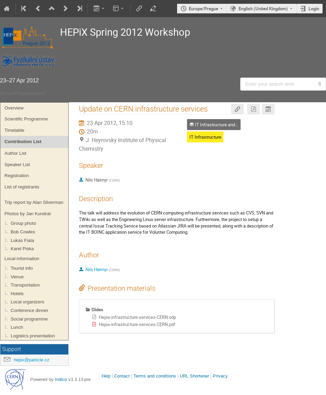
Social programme (29, 319)
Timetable (14, 130)
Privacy (220, 376)
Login (313, 8)
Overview (14, 108)
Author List (15, 153)
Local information (21, 258)
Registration (16, 175)
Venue (17, 276)
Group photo (23, 223)
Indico (61, 379)
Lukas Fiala (22, 240)
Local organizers (27, 301)
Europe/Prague (203, 8)
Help (106, 376)
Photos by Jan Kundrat (27, 213)
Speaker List (17, 164)
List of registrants (21, 186)
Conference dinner (29, 310)
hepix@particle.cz (31, 360)
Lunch (17, 327)
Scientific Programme (26, 118)
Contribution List (22, 141)
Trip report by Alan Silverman (33, 202)
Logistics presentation (33, 335)
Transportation (25, 285)
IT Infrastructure (205, 137)
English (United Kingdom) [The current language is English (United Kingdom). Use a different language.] (263, 8)
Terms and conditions (154, 376)
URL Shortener (194, 376)
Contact (122, 376)
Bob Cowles (23, 231)
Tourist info (22, 268)
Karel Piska (22, 248)
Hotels (17, 293)
